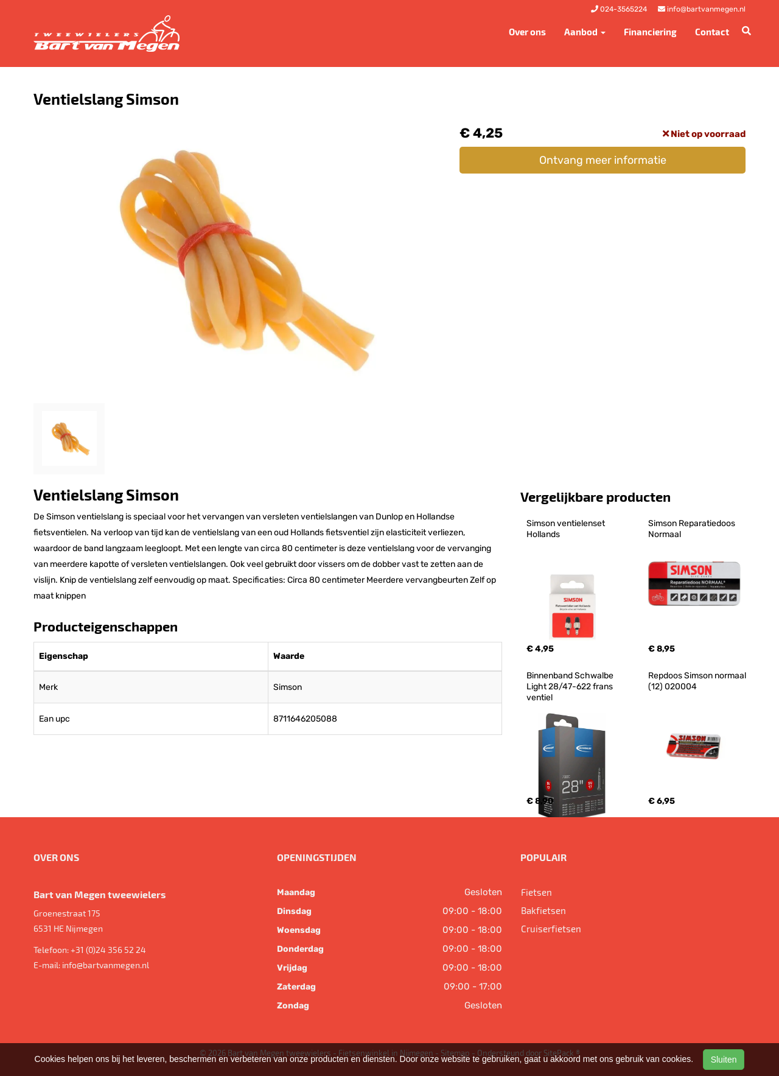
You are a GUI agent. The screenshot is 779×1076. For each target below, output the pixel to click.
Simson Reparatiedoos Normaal (692, 529)
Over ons (527, 31)
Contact (712, 31)
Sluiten (724, 1059)
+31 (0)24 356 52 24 (108, 949)
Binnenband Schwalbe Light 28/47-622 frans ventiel (570, 686)
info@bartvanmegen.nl (105, 965)
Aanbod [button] (585, 31)
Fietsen (536, 892)
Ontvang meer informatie (602, 160)
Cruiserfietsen (551, 928)
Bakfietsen (543, 910)
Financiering (650, 31)
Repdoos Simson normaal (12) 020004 (698, 681)
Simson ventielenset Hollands (566, 529)
